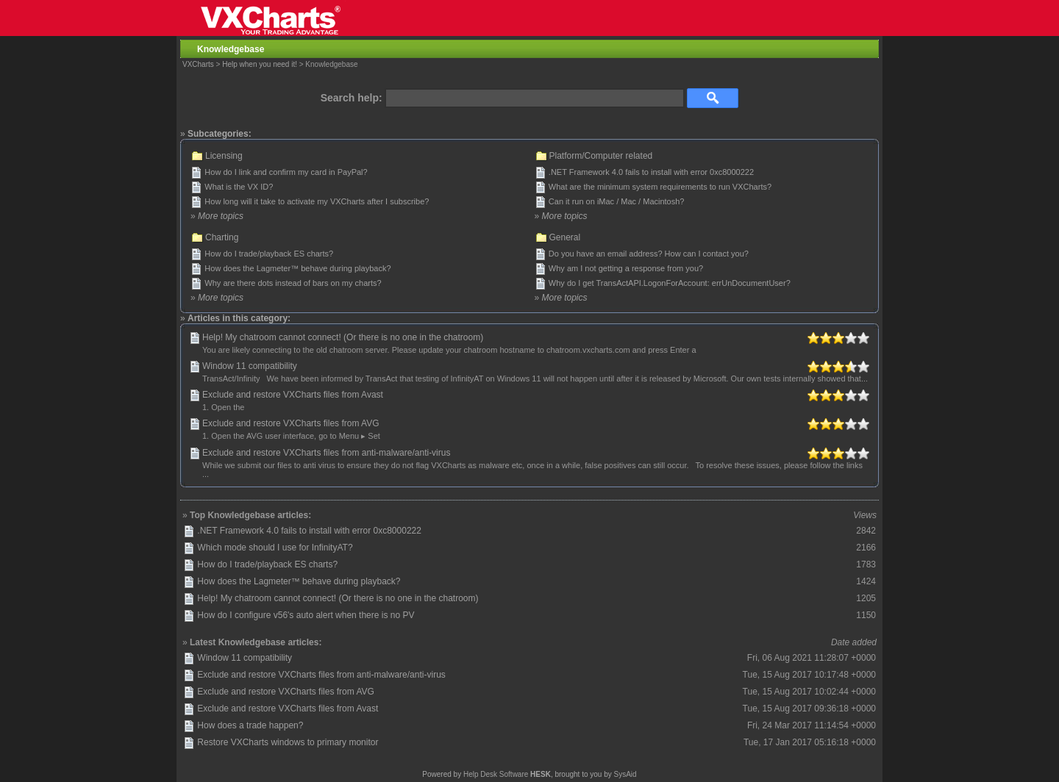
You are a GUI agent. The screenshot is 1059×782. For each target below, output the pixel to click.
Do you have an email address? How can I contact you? (649, 253)
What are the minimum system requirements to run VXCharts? (660, 186)
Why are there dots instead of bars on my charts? (292, 283)
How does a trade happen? (250, 725)
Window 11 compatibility (249, 366)
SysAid (625, 774)
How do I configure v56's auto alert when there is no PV (305, 615)
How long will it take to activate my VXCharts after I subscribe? (316, 201)
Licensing (224, 156)
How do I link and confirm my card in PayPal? (285, 172)
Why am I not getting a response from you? (626, 268)
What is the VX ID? (238, 186)
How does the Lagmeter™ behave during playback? (297, 268)
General (565, 237)
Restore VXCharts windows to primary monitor (287, 742)
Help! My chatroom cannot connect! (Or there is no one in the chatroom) (342, 337)
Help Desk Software (495, 774)
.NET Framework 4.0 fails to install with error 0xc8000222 (651, 172)
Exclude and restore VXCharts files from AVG (290, 423)
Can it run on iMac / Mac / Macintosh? (617, 201)
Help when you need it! (259, 64)
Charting (221, 237)
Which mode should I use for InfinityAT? (274, 547)
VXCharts (198, 64)
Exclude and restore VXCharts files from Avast (292, 395)
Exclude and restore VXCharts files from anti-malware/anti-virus (326, 453)
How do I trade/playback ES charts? (268, 253)
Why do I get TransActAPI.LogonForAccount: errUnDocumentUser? (670, 283)
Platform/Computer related (601, 156)
